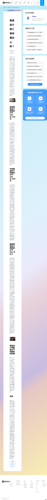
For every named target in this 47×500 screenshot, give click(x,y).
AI (36, 490)
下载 (32, 3)
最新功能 (28, 3)
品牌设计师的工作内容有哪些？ (34, 66)
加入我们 (31, 484)
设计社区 (12, 3)
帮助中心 (24, 3)
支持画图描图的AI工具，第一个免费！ (35, 32)
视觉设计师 (12, 56)
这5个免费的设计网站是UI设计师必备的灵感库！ (35, 42)
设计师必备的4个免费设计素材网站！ (35, 35)
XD (36, 487)
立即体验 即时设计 (12, 464)
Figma (34, 16)
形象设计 (12, 232)
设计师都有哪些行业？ (32, 46)
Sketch (37, 484)
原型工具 (11, 484)
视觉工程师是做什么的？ (32, 73)
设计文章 (4, 7)
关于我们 (38, 3)
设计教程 (20, 3)
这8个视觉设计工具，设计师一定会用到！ (35, 76)
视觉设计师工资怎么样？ (32, 62)
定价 (35, 3)
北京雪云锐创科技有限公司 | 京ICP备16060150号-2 (6, 498)
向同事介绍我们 (18, 484)
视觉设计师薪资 (12, 88)
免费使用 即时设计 (35, 84)
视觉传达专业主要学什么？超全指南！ (35, 69)
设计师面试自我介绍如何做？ (33, 39)
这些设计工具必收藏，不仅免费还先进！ (35, 49)
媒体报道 (31, 487)
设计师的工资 (12, 358)
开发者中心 (25, 487)
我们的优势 (16, 3)
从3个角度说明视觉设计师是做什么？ (35, 80)
